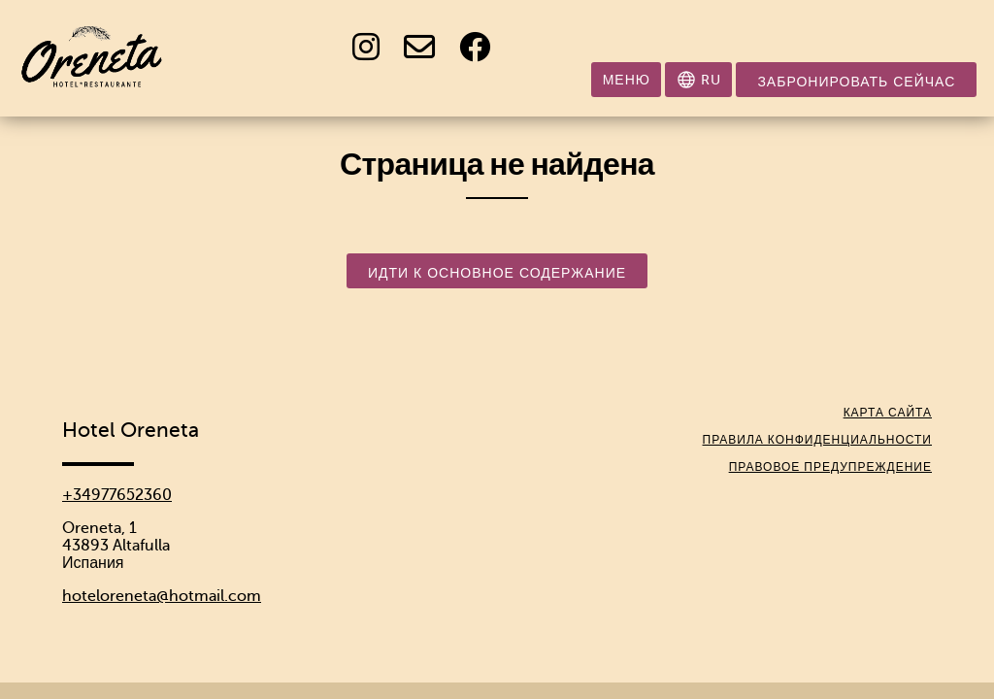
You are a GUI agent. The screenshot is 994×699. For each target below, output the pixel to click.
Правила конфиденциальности (817, 440)
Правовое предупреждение (830, 467)
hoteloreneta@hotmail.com (161, 596)
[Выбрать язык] (698, 79)
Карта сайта (888, 412)
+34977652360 (117, 495)
